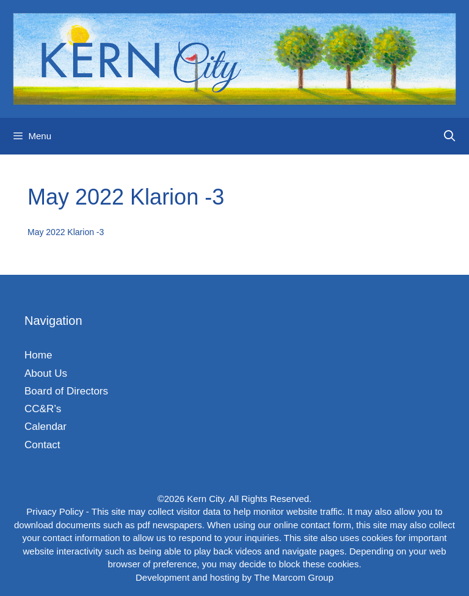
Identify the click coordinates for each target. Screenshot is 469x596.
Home (38, 355)
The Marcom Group (293, 577)
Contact (42, 445)
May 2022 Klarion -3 (65, 232)
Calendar (45, 426)
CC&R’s (42, 409)
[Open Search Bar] (450, 136)
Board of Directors (66, 391)
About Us (45, 373)
